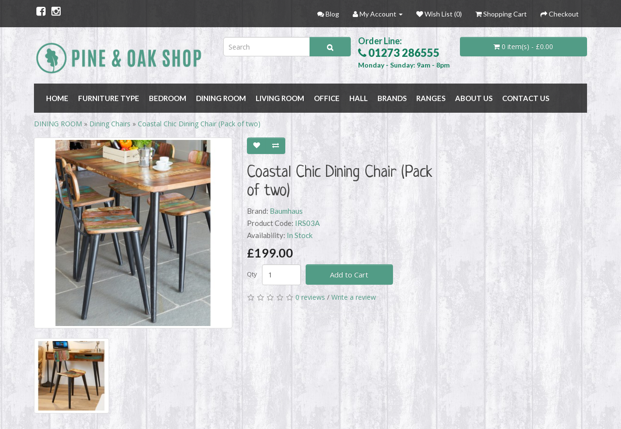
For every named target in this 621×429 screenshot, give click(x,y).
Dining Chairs (110, 123)
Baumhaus (286, 210)
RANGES (430, 98)
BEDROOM (167, 98)
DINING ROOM (221, 98)
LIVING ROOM (280, 98)
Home (57, 98)
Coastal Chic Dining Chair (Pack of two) (199, 123)
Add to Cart (349, 274)
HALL (358, 98)
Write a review (353, 297)
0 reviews (310, 297)
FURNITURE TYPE (108, 98)
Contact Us (525, 98)
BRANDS (392, 98)
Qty (252, 274)
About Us (473, 98)
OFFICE (327, 98)
